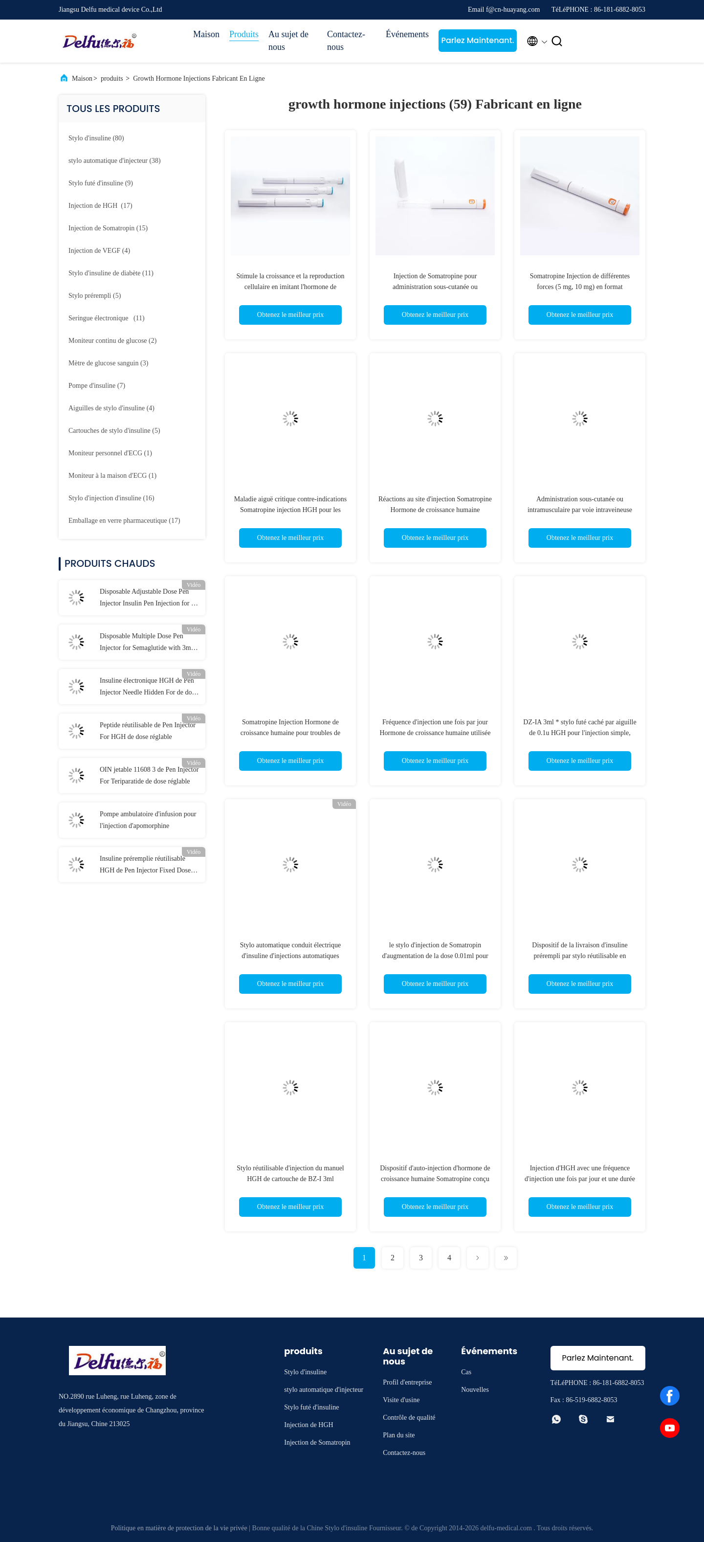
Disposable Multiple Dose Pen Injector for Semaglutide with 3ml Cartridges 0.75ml (146, 643)
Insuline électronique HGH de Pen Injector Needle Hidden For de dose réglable (149, 687)
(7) (96, 385)
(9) (100, 183)
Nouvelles (475, 1389)
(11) (111, 273)
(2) (112, 340)
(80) (96, 138)
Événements (407, 34)
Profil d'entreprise (407, 1382)
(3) (108, 363)
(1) (110, 453)
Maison (206, 34)
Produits (244, 34)
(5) (94, 295)
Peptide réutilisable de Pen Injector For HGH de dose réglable (148, 730)
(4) (99, 250)
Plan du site (399, 1435)
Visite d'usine (401, 1400)
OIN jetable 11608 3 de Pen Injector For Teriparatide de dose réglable (149, 775)
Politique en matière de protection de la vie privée (179, 1528)
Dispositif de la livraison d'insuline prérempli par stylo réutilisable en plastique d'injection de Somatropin (579, 955)
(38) (114, 160)
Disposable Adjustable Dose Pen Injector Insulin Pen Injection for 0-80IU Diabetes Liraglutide (148, 598)
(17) (100, 205)
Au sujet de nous (288, 40)
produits (112, 78)
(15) (108, 228)
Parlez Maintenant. (477, 40)
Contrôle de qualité (409, 1417)
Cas (466, 1372)
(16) (111, 498)
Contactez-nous (346, 40)
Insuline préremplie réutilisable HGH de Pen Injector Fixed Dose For (145, 865)
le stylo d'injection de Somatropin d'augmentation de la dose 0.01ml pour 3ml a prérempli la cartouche (435, 955)
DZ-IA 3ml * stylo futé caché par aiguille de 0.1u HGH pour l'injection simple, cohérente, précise (579, 732)
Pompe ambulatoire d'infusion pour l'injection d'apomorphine (148, 819)
